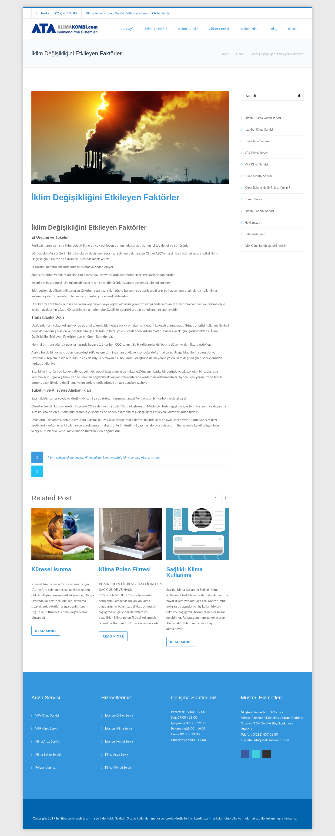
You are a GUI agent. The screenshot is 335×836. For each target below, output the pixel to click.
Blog (274, 29)
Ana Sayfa (127, 29)
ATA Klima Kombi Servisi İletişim (266, 246)
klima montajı (112, 457)
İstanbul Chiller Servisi (119, 715)
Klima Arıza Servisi (257, 141)
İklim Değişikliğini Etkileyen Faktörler (105, 197)
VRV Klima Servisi (256, 153)
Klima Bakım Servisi (48, 754)
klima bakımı (92, 457)
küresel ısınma (150, 457)
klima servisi (131, 457)
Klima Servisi (154, 29)
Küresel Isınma (51, 569)
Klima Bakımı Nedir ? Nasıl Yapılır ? (267, 187)
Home (225, 54)
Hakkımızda (248, 29)
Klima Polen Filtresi (125, 569)
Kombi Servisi (188, 29)
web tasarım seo (88, 818)
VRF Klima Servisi (256, 164)
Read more (46, 631)
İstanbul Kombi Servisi (259, 211)
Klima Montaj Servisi (258, 176)
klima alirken (56, 457)
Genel (240, 54)
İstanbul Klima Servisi (259, 129)
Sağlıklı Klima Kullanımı (184, 572)
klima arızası (75, 457)
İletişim (293, 29)
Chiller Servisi (219, 29)
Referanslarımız (255, 234)
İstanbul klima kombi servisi (263, 118)
